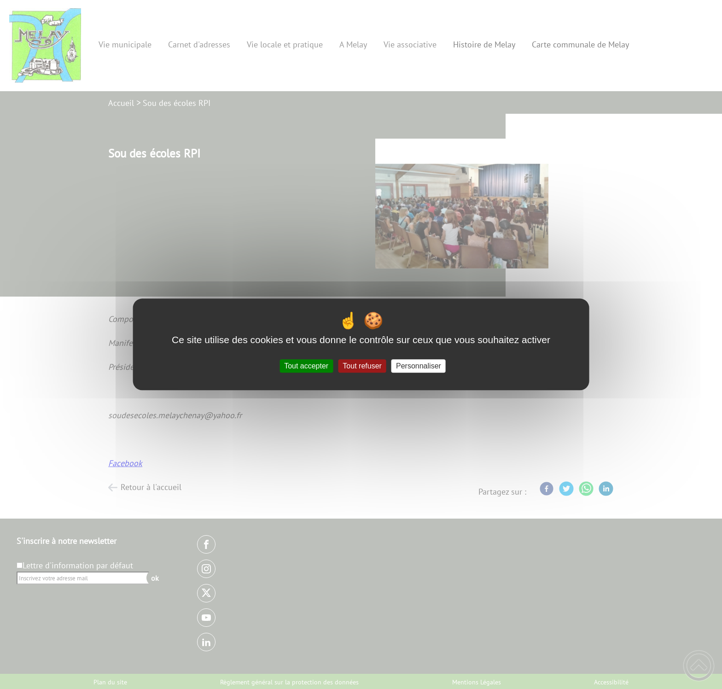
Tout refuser (362, 366)
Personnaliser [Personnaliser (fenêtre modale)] (418, 366)
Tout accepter (306, 366)
